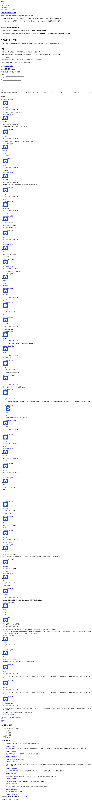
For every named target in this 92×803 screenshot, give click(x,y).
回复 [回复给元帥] (13, 377)
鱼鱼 (7, 755)
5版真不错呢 (9, 783)
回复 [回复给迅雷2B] (12, 407)
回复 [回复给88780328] (13, 347)
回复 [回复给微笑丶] (13, 682)
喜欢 (9, 732)
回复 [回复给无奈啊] (13, 698)
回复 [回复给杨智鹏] (12, 131)
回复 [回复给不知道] (12, 145)
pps (4, 658)
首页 (4, 3)
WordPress (26, 798)
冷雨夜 (5, 472)
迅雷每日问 (6, 5)
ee (6, 793)
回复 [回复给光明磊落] (12, 116)
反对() (9, 116)
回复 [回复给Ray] (12, 532)
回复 (16, 748)
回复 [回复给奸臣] (13, 261)
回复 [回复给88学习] (12, 546)
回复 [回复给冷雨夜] (12, 479)
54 (10, 719)
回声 (4, 239)
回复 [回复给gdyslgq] (12, 160)
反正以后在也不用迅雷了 (9, 268)
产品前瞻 (6, 66)
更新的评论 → (19, 719)
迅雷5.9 (11, 66)
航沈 (4, 354)
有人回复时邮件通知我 (7, 101)
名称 (2, 74)
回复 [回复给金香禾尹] (12, 333)
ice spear (8, 788)
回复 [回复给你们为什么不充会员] (13, 716)
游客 (7, 745)
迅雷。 (8, 766)
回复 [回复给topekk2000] (12, 217)
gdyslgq (5, 152)
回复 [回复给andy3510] (12, 436)
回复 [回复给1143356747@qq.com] (12, 232)
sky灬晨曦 (8, 778)
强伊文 (26, 15)
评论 (30, 15)
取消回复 (12, 69)
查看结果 (8, 737)
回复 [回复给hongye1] (12, 203)
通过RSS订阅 (4, 7)
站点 (2, 79)
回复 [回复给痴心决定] (12, 575)
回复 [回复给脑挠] (12, 619)
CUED (17, 801)
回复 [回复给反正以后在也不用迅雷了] (12, 275)
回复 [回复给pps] (13, 666)
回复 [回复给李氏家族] (12, 189)
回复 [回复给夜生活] (12, 450)
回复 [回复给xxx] (12, 503)
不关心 (9, 734)
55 (12, 719)
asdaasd (5, 644)
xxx (4, 486)
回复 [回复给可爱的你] (12, 518)
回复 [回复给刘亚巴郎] (12, 304)
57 (14, 719)
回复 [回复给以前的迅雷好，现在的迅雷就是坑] (13, 637)
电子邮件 (3, 77)
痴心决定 (5, 568)
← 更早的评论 (4, 719)
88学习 (5, 539)
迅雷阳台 (3, 1)
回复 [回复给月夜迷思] (13, 604)
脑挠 (4, 611)
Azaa (3, 69)
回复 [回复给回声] (12, 246)
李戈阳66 (8, 761)
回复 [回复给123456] (13, 561)
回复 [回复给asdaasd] (12, 651)
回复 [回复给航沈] (12, 362)
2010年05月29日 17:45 (6, 15)
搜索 (14, 9)
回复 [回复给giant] (13, 590)
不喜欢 (9, 736)
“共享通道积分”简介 (8, 13)
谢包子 (8, 772)
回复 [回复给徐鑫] (12, 174)
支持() (5, 116)
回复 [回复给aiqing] (12, 290)
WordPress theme (6, 801)
